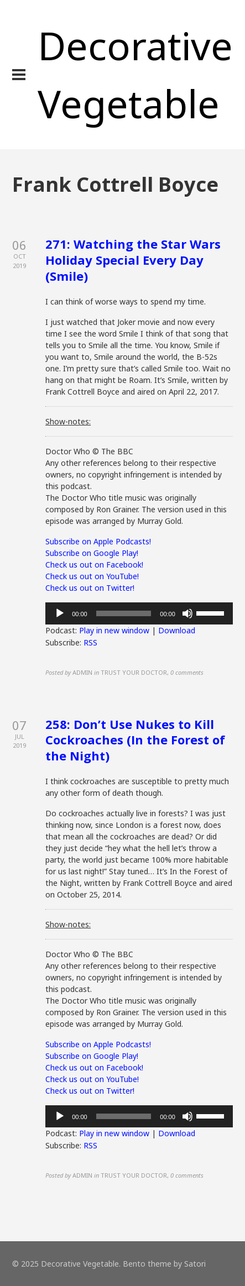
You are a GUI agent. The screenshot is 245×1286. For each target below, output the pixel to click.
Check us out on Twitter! (89, 587)
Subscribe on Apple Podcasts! (98, 541)
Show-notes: (68, 421)
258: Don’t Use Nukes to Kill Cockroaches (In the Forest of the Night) (135, 740)
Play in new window (114, 630)
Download (176, 630)
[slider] (124, 613)
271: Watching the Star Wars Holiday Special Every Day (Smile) (133, 259)
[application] (139, 613)
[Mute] (187, 613)
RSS (90, 642)
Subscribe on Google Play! (91, 553)
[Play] (59, 613)
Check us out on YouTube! (92, 576)
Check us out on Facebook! (94, 564)
